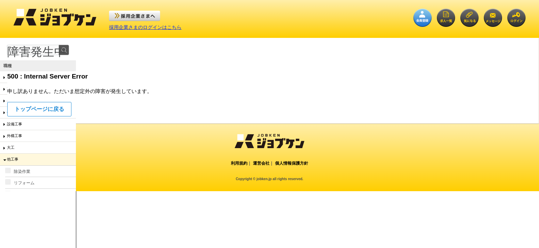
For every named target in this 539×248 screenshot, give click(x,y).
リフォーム (20, 182)
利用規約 (239, 163)
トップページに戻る (39, 109)
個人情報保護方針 (291, 163)
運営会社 (261, 163)
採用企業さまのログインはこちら (145, 27)
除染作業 (17, 171)
